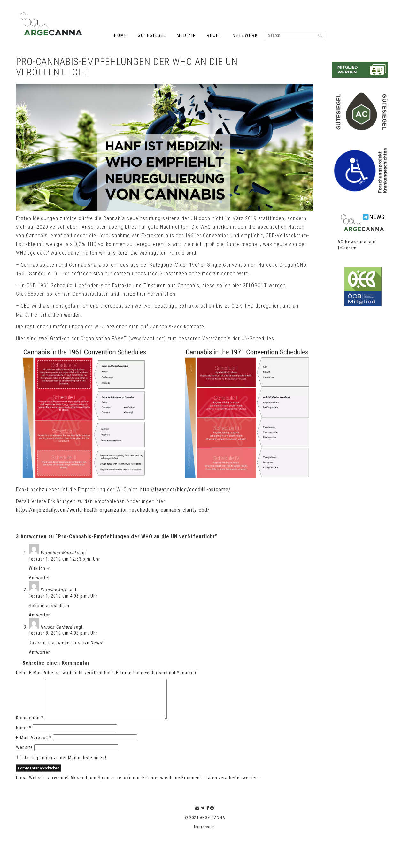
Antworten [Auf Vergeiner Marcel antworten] (40, 577)
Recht (214, 35)
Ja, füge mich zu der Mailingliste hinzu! (61, 765)
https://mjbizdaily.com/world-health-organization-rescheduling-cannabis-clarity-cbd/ (113, 510)
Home (120, 35)
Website (24, 755)
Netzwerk (245, 35)
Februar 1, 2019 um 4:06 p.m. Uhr (63, 596)
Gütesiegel (152, 35)
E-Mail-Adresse (34, 745)
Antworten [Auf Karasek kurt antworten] (40, 614)
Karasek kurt (53, 589)
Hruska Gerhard (56, 627)
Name (24, 735)
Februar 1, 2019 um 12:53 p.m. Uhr (64, 559)
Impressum (204, 834)
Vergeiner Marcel (58, 552)
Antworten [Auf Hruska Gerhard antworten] (40, 652)
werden (72, 315)
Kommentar (30, 725)
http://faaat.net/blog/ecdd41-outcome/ (185, 489)
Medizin (186, 35)
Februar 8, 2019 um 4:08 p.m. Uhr (63, 633)
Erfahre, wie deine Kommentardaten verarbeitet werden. (200, 785)
